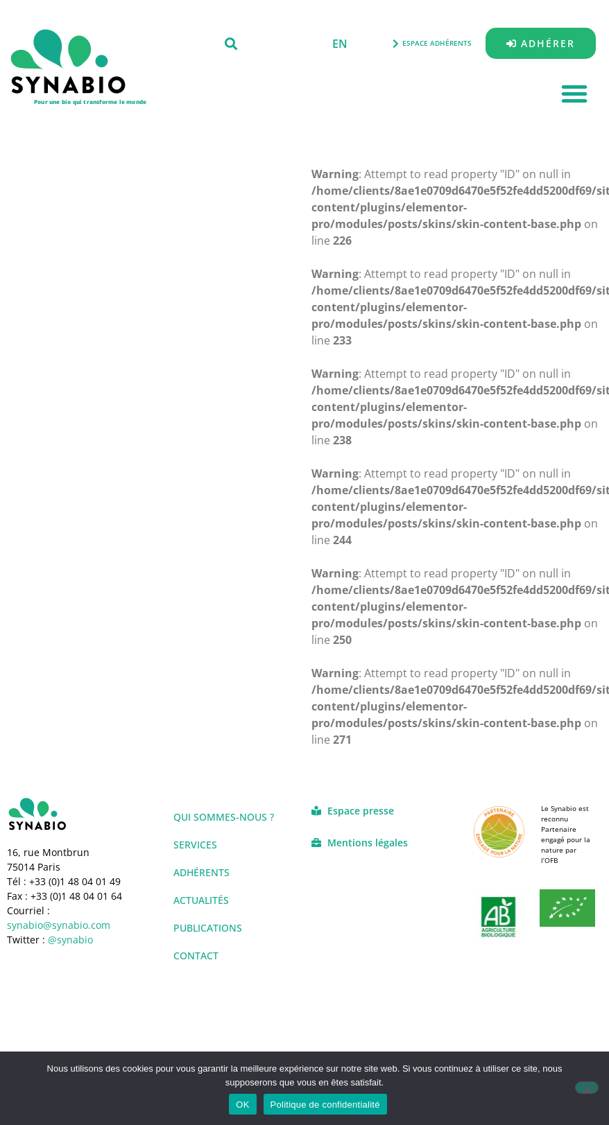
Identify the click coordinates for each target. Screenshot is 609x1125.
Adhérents (201, 872)
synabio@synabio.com (58, 925)
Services (195, 844)
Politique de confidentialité (325, 1104)
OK (242, 1104)
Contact (195, 955)
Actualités (201, 900)
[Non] (587, 1087)
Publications (207, 927)
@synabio (70, 939)
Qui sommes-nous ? (223, 816)
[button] (230, 43)
